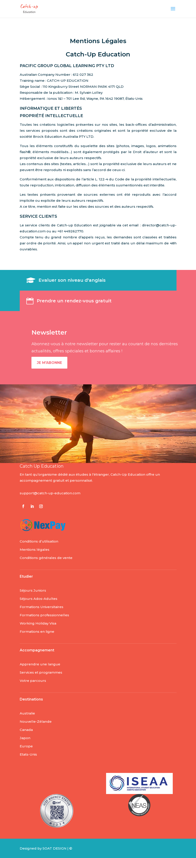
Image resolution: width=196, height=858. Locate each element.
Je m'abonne (49, 363)
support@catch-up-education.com (50, 493)
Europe (26, 746)
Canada (26, 730)
